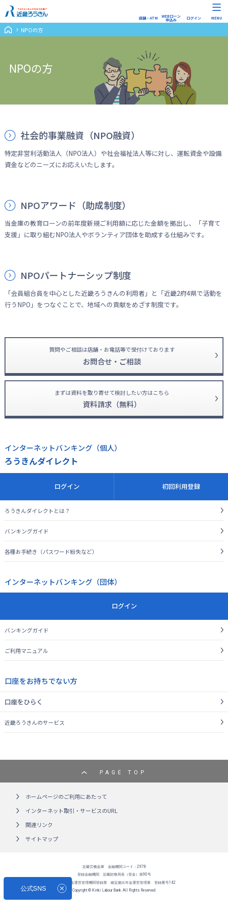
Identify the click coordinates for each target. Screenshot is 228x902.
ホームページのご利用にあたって (66, 796)
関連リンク (39, 824)
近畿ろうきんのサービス (35, 722)
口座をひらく (24, 701)
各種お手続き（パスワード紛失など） (51, 551)
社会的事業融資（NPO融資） (80, 135)
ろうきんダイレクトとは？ (37, 510)
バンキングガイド (27, 531)
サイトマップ (41, 838)
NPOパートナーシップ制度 (75, 275)
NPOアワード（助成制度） (75, 205)
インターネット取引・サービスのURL (71, 810)
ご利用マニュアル (26, 650)
